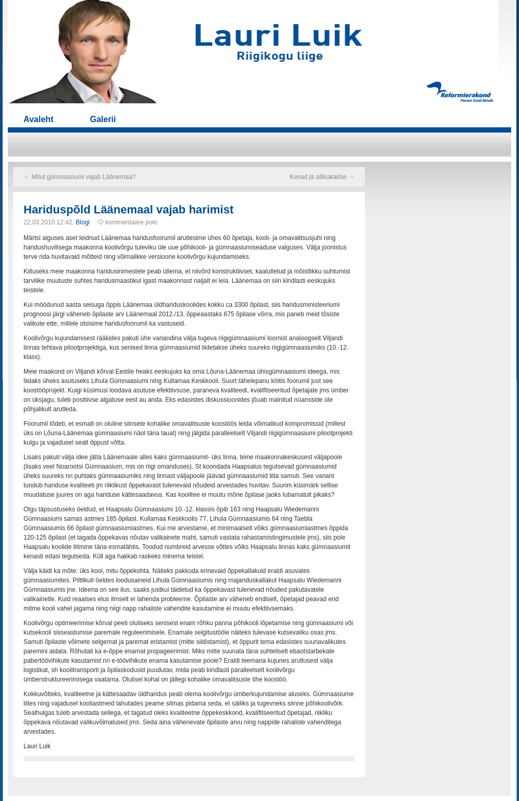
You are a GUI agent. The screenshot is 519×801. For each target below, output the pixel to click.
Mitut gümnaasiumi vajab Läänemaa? (79, 177)
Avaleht (38, 119)
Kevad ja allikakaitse (322, 177)
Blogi (83, 222)
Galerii (103, 119)
